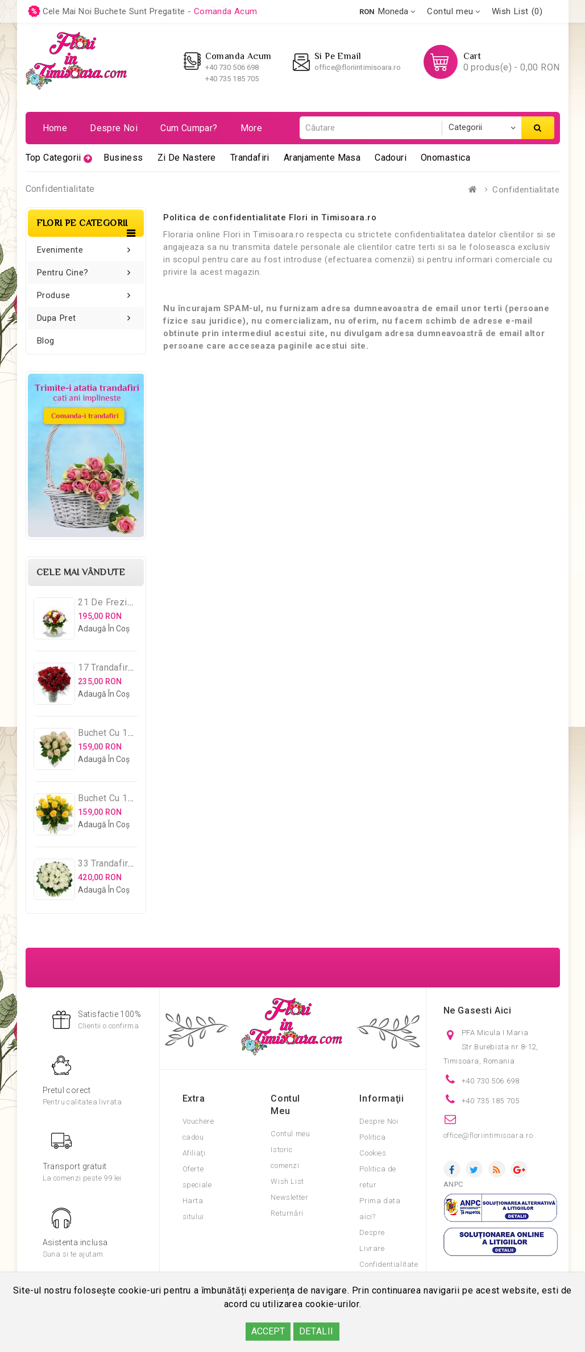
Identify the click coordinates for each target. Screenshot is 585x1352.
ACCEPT (268, 1331)
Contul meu (290, 1133)
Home (55, 128)
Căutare (538, 128)
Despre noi (114, 128)
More (251, 128)
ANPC (453, 1184)
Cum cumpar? (188, 128)
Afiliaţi (194, 1153)
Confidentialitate (525, 190)
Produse (53, 295)
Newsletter (289, 1197)
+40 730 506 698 (232, 67)
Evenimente (60, 250)
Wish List (287, 1181)
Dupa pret (56, 318)
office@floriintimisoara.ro (357, 67)
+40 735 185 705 (232, 78)
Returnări (287, 1213)
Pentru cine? (63, 272)
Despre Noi (378, 1121)
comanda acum (226, 11)
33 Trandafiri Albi (113, 863)
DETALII (316, 1331)
